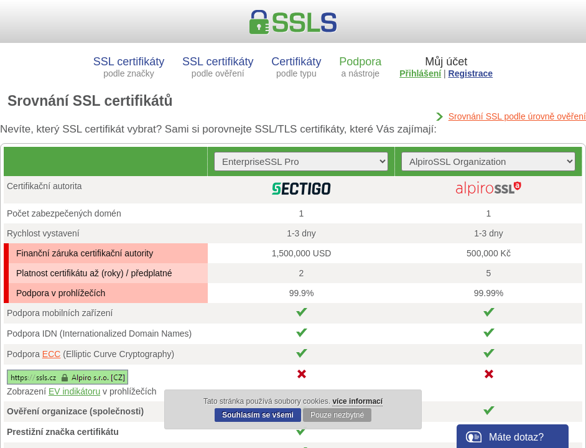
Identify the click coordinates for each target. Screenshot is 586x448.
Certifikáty (296, 66)
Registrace (471, 73)
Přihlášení (420, 73)
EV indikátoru (74, 391)
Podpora (360, 66)
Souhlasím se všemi (258, 415)
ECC (51, 354)
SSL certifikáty (128, 66)
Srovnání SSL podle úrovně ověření (517, 116)
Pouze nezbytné (337, 415)
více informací (357, 401)
